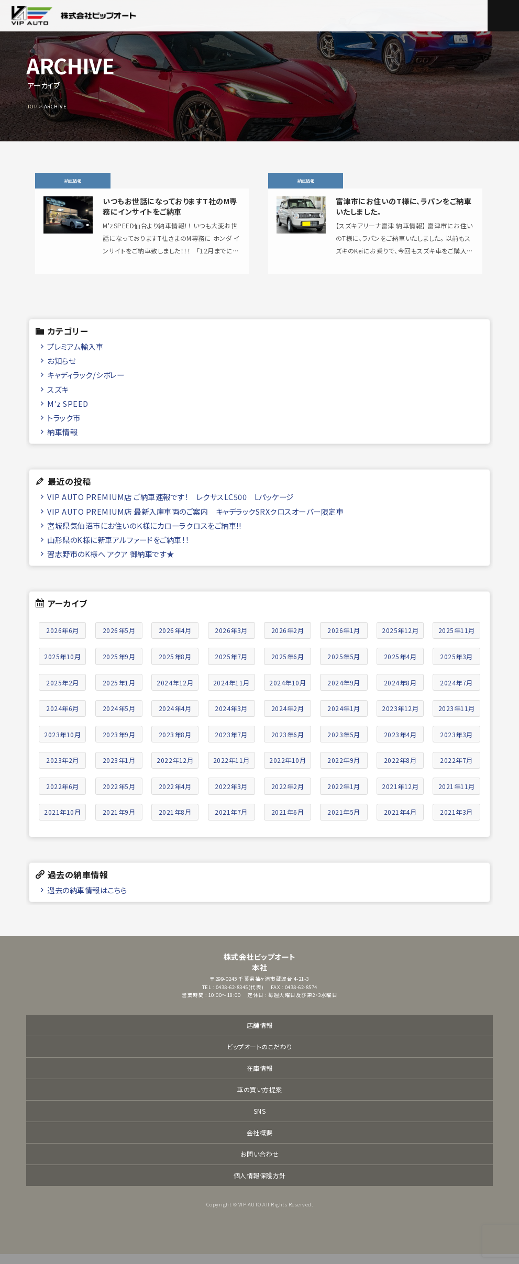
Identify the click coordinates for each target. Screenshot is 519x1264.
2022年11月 (231, 770)
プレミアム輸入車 (75, 356)
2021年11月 (456, 795)
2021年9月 (119, 821)
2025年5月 (343, 666)
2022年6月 (62, 795)
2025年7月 (231, 666)
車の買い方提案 (259, 1099)
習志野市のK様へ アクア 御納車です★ (110, 564)
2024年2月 (287, 718)
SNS (259, 1120)
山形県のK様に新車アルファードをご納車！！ (118, 549)
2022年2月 (287, 795)
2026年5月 (119, 640)
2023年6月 (287, 743)
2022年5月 (119, 795)
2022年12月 (175, 770)
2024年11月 (231, 692)
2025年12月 (400, 640)
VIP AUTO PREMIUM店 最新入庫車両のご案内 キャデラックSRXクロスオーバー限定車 (195, 521)
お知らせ (61, 370)
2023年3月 (456, 743)
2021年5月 (343, 821)
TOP (32, 106)
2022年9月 (343, 770)
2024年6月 (62, 718)
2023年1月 (119, 770)
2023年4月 (400, 743)
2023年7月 (231, 743)
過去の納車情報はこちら (87, 899)
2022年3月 (231, 795)
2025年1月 (119, 692)
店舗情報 (260, 1034)
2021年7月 (231, 821)
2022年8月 (400, 770)
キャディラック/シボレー (85, 385)
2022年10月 (287, 770)
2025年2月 (62, 692)
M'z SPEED (68, 413)
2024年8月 (400, 692)
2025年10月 (62, 666)
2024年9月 (343, 692)
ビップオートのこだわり (259, 1056)
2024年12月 (175, 692)
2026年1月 (343, 640)
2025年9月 (119, 666)
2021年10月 (62, 821)
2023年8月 (175, 743)
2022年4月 (175, 795)
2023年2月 (62, 770)
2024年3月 (231, 718)
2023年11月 (456, 718)
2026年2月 (287, 640)
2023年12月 (400, 718)
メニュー (503, 15)
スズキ (58, 399)
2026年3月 (231, 640)
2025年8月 (175, 666)
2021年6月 (287, 821)
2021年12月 (400, 795)
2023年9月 (119, 743)
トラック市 (64, 427)
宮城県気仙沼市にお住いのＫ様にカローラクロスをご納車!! (144, 535)
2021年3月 (456, 821)
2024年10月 (287, 692)
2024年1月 (343, 718)
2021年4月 (400, 821)
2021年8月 (175, 821)
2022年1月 (343, 795)
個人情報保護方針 (260, 1185)
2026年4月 (175, 640)
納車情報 (62, 442)
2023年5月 (343, 743)
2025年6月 (287, 666)
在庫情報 (260, 1077)
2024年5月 (119, 718)
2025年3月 (456, 666)
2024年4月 (175, 718)
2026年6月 (62, 640)
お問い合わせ (259, 1163)
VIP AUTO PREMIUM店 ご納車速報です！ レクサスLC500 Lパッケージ (170, 507)
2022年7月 (456, 770)
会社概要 (260, 1142)
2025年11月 (456, 640)
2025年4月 (400, 666)
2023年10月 (62, 743)
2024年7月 (456, 692)
